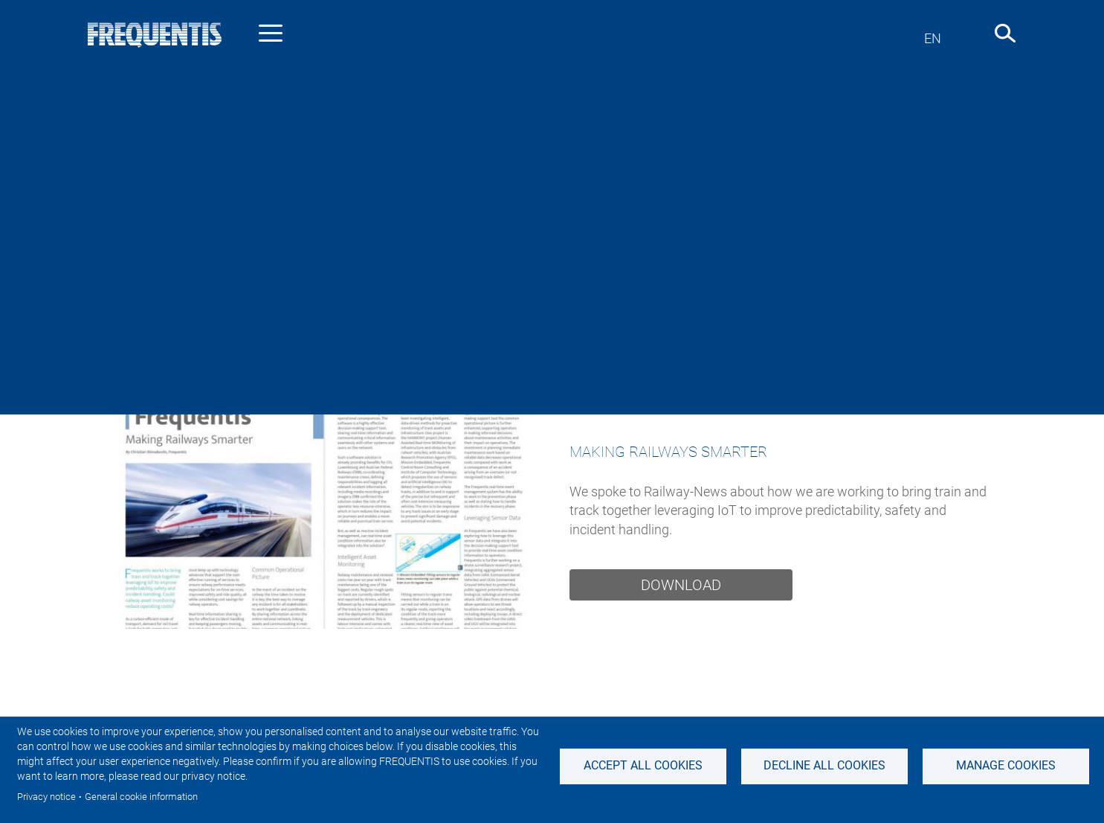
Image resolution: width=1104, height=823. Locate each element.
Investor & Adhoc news (422, 339)
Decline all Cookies (824, 765)
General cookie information (141, 796)
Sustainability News (583, 339)
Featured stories (726, 339)
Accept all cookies (643, 765)
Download (681, 585)
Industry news (277, 339)
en (932, 38)
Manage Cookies (1006, 765)
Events (828, 339)
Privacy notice (46, 796)
